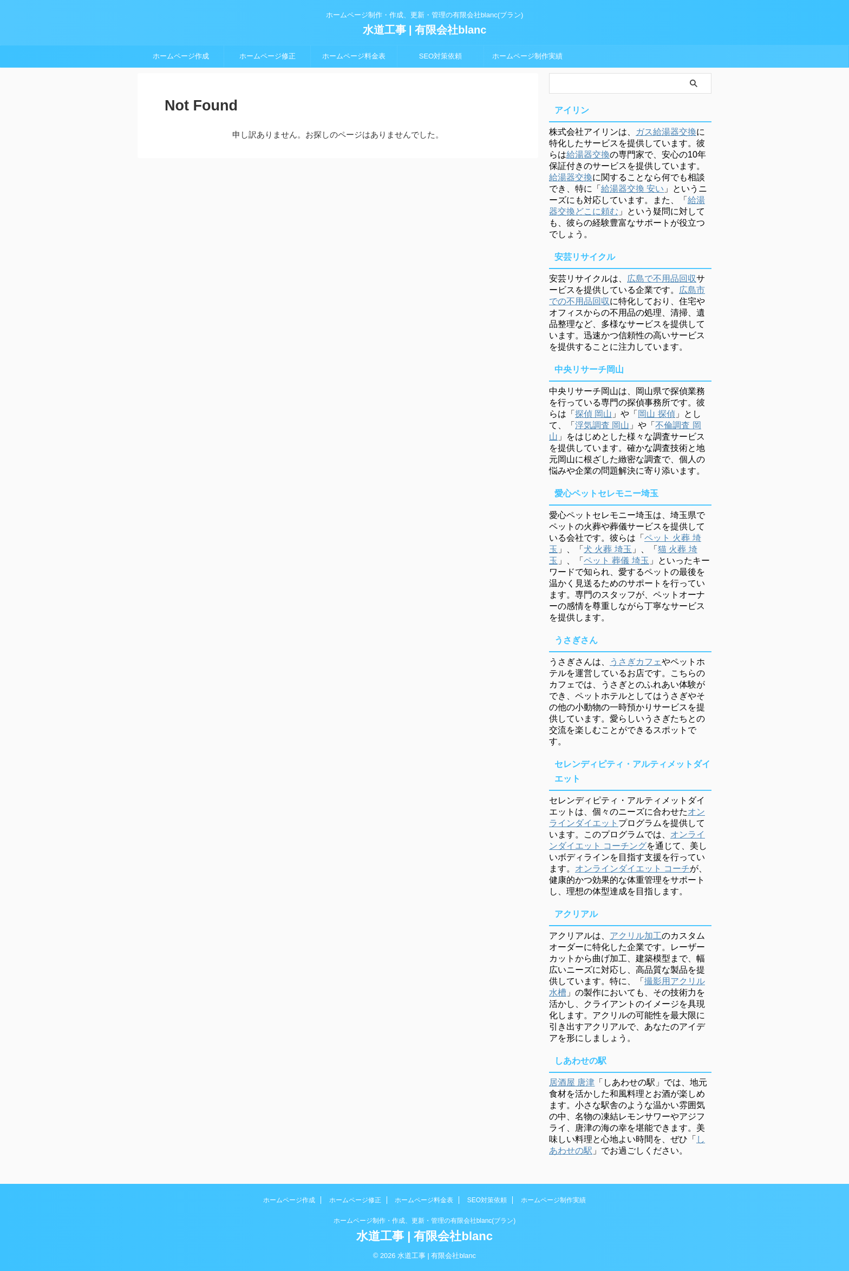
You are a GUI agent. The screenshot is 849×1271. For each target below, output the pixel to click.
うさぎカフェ (636, 661)
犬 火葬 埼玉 (608, 549)
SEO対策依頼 (440, 56)
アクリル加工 (636, 935)
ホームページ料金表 (354, 56)
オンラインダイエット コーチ (632, 868)
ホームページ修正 (267, 56)
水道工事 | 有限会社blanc (425, 30)
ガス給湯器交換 (666, 131)
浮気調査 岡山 (602, 425)
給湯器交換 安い (632, 188)
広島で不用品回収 (661, 278)
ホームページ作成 (181, 56)
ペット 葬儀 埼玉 (616, 560)
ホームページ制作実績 (527, 56)
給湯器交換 (588, 154)
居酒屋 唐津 (572, 1082)
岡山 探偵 (656, 413)
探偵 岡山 (593, 413)
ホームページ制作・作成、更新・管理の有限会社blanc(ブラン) (425, 1220)
